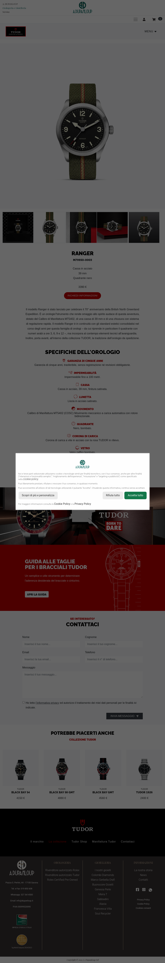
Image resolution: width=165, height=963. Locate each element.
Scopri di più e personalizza (38, 495)
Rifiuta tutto (113, 495)
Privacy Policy (83, 503)
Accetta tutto (135, 495)
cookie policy (30, 479)
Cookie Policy (62, 503)
